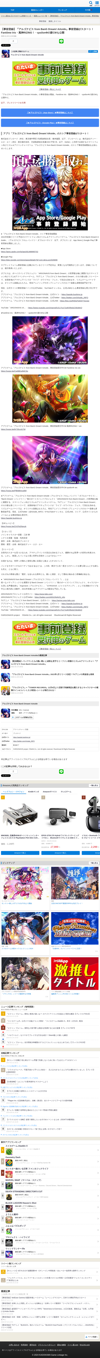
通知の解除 (61, 1345)
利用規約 (24, 1345)
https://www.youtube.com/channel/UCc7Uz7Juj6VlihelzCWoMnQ (55, 308)
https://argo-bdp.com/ (44, 594)
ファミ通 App (9, 4)
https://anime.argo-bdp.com (63, 600)
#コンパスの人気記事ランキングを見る (15, 1066)
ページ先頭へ (93, 1337)
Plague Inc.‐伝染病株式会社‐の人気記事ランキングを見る (20, 1106)
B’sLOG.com (85, 1345)
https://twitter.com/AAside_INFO (74, 297)
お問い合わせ (14, 1345)
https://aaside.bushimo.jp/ (21, 737)
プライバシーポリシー (47, 1345)
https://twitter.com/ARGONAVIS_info (50, 597)
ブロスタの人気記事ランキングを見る (15, 1097)
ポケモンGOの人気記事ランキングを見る (16, 1135)
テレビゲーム (66, 792)
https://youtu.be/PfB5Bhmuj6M (14, 491)
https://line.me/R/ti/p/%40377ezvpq (74, 301)
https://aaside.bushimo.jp (72, 294)
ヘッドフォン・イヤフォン (13, 792)
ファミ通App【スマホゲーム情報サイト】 (16, 16)
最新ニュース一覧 (40, 16)
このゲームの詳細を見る (23, 717)
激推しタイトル (55, 21)
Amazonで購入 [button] (20, 853)
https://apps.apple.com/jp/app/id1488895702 (19, 252)
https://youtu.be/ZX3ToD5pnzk (13, 526)
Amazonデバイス (50, 792)
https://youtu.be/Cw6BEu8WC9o (14, 371)
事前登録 (42, 21)
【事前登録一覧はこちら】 (50, 89)
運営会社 (32, 1345)
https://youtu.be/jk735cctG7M (13, 429)
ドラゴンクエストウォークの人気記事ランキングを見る (20, 1078)
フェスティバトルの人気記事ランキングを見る (17, 1116)
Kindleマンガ (33, 792)
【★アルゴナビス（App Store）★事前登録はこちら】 (50, 113)
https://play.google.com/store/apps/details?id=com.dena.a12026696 (29, 260)
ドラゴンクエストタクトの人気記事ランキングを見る (20, 1125)
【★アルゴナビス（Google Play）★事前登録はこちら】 (50, 123)
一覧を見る (94, 785)
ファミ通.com (72, 1345)
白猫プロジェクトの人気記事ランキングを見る (17, 1087)
